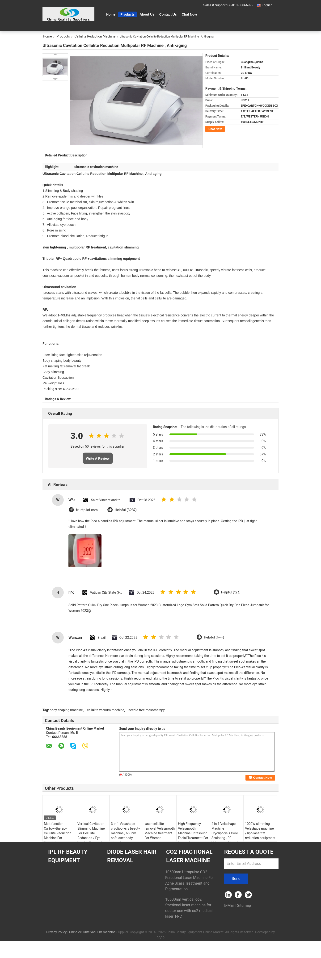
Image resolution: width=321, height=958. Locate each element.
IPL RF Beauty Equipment (67, 856)
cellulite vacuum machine (105, 710)
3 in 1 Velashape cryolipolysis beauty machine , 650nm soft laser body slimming (125, 833)
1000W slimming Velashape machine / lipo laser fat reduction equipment (260, 831)
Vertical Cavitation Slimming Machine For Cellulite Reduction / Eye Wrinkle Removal (91, 833)
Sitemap (244, 905)
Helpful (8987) (126, 510)
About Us (147, 14)
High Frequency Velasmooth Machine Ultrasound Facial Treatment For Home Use (193, 833)
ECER (160, 938)
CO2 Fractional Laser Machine (189, 856)
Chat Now (189, 14)
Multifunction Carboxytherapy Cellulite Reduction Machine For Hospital (57, 833)
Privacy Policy (56, 932)
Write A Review (98, 458)
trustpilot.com (87, 510)
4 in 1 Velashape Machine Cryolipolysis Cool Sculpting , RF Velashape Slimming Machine (226, 835)
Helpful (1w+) (214, 637)
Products (127, 14)
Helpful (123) (231, 592)
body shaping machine (66, 710)
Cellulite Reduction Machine (95, 36)
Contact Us (168, 14)
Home (110, 14)
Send (236, 879)
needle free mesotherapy (146, 710)
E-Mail (229, 905)
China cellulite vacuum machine (92, 932)
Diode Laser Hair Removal (131, 856)
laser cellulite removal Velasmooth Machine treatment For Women (159, 831)
